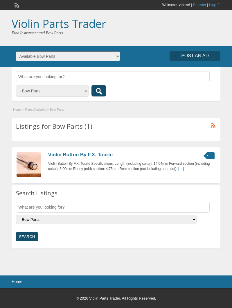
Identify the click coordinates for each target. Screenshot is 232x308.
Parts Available (35, 109)
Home (17, 109)
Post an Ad (195, 55)
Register (199, 5)
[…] (181, 169)
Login (213, 5)
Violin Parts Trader (59, 23)
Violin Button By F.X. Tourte (80, 154)
